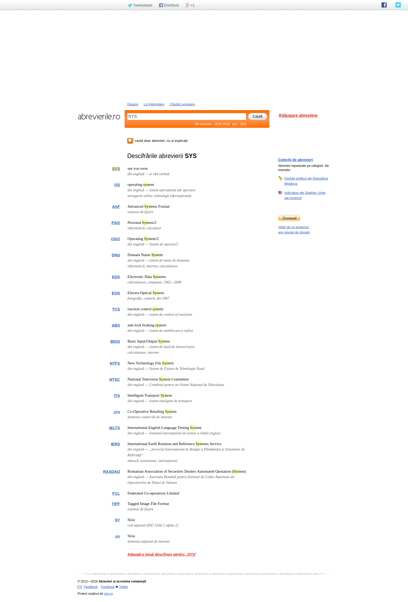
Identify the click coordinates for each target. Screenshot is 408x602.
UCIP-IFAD (222, 124)
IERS (115, 444)
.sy (117, 536)
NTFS (115, 363)
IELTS (114, 428)
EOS (116, 293)
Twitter (123, 587)
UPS (243, 124)
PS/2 (115, 222)
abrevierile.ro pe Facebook (384, 5)
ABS (116, 325)
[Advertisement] (204, 55)
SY (117, 520)
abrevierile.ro (99, 116)
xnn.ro (108, 593)
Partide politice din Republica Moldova (306, 181)
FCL (116, 493)
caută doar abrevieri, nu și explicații (161, 141)
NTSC (114, 379)
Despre (132, 104)
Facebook (108, 587)
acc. (235, 124)
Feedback (88, 587)
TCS (116, 309)
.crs (116, 411)
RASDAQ (111, 471)
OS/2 (115, 239)
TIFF (116, 504)
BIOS (115, 341)
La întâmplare (154, 104)
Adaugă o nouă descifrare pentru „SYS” (162, 554)
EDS (116, 277)
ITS (117, 395)
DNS (116, 255)
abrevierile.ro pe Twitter (398, 5)
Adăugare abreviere (298, 115)
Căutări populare (182, 104)
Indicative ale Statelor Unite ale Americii (305, 195)
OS (117, 184)
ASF (116, 206)
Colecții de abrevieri (295, 160)
